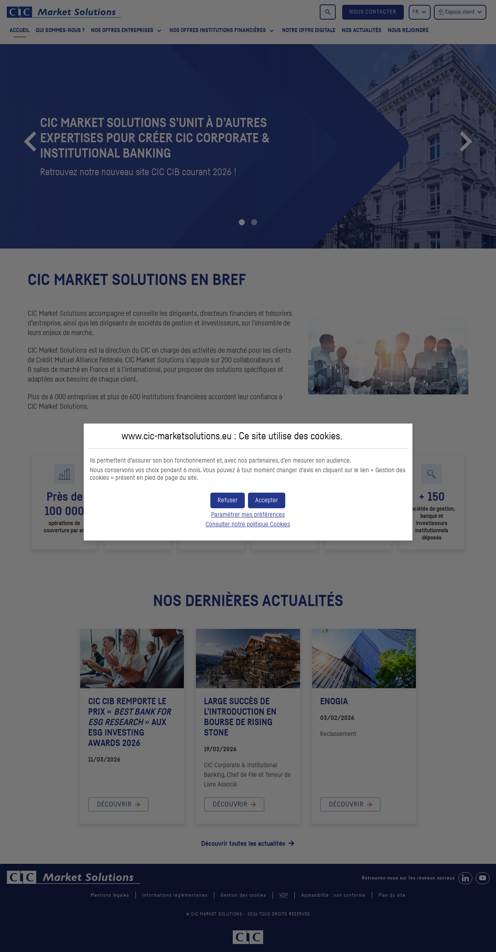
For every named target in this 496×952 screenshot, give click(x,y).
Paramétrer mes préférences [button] (248, 514)
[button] (266, 500)
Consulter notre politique (248, 524)
